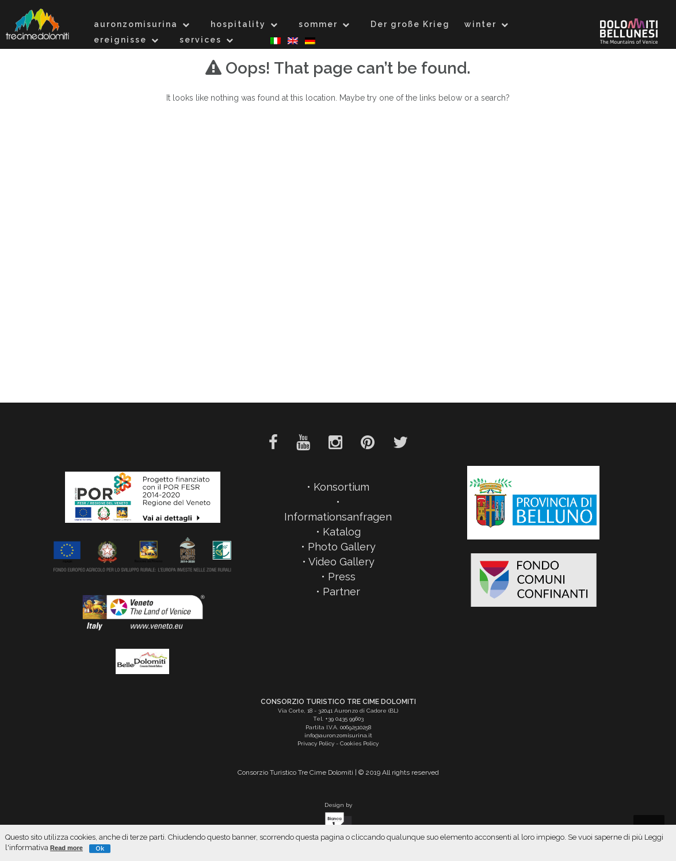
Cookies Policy (359, 743)
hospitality (238, 24)
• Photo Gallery (338, 547)
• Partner (338, 592)
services (200, 39)
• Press (338, 577)
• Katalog (338, 532)
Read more (66, 847)
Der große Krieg (410, 24)
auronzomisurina (136, 24)
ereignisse (120, 39)
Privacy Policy (315, 743)
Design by (338, 820)
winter (480, 24)
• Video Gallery (338, 562)
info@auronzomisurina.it (338, 735)
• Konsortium (338, 487)
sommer (318, 24)
